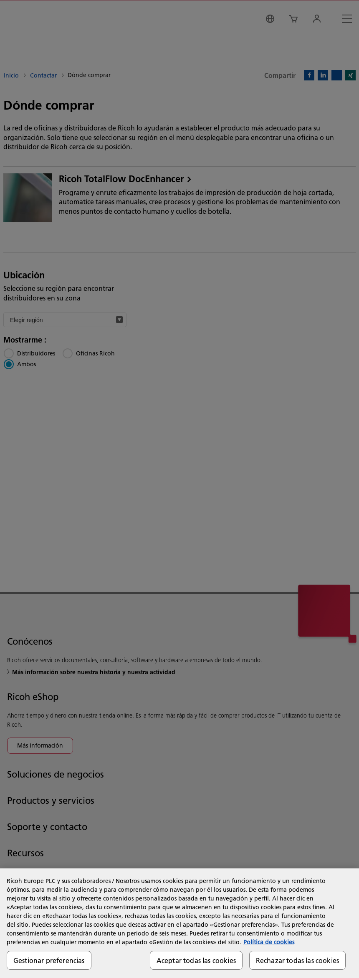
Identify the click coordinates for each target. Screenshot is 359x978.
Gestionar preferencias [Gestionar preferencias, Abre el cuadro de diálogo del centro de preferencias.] (49, 960)
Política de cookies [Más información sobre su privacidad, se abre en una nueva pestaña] (268, 942)
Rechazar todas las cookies (297, 960)
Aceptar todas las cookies (196, 960)
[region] (179, 923)
